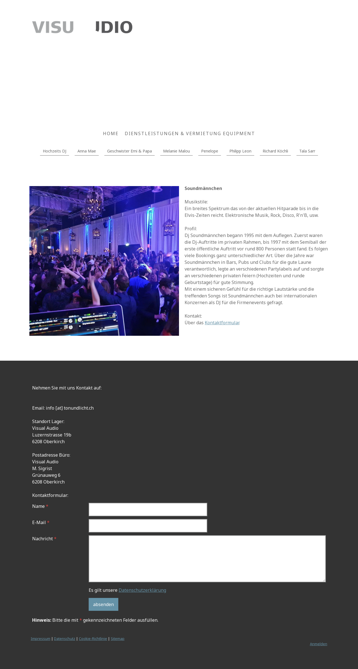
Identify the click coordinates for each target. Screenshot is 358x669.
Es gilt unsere (127, 590)
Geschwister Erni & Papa (129, 151)
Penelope (209, 151)
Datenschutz (64, 638)
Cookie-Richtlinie (93, 638)
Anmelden (318, 643)
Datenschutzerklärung (142, 590)
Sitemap (117, 638)
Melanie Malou (176, 151)
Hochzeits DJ (54, 151)
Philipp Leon (240, 151)
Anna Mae (86, 151)
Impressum (40, 638)
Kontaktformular (222, 323)
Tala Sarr (307, 151)
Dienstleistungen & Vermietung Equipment (190, 133)
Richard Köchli (275, 151)
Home (111, 133)
